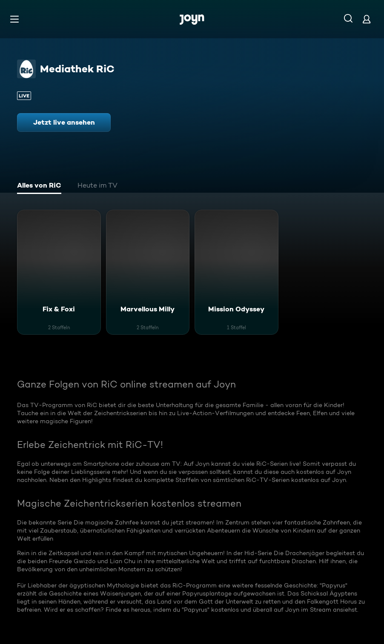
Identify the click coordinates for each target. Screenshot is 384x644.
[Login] (367, 18)
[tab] (39, 186)
